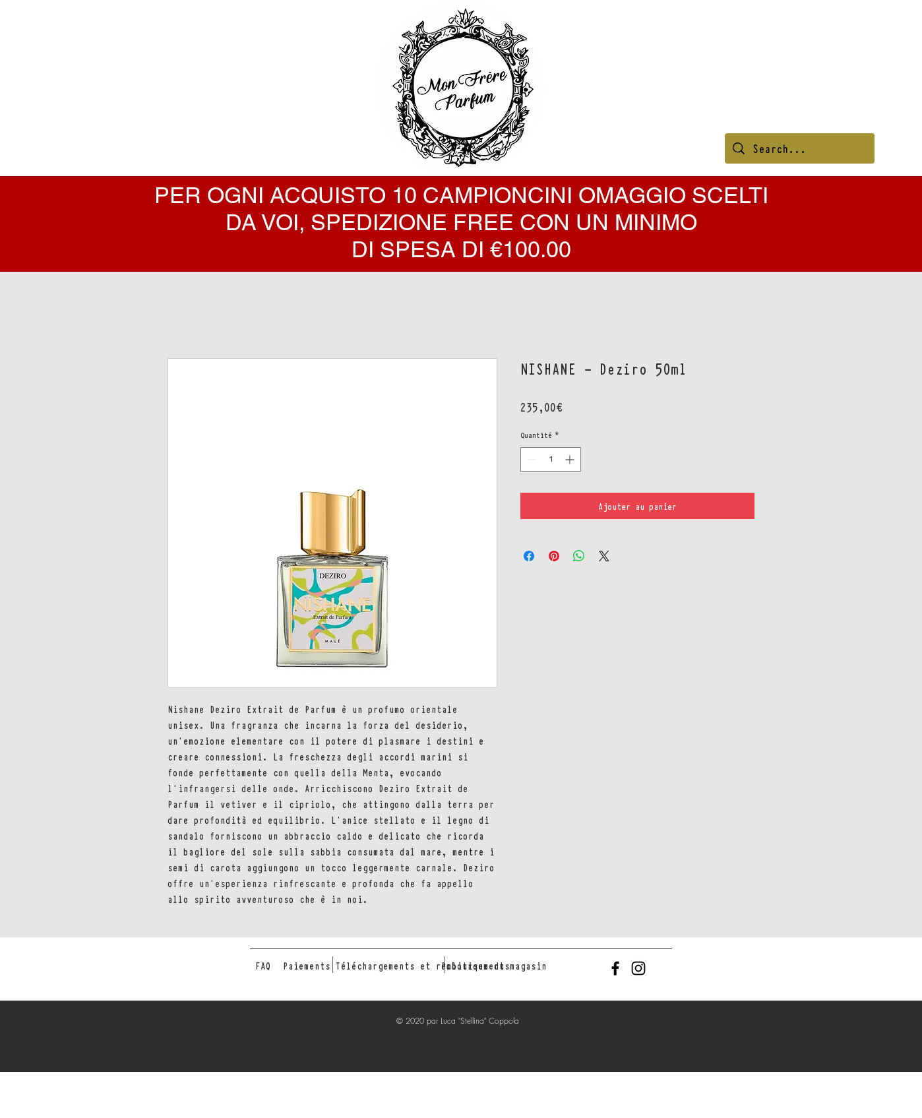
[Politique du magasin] (494, 966)
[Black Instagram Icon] (638, 968)
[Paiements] (306, 966)
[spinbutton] (551, 459)
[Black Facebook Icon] (615, 968)
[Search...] (800, 148)
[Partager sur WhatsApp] (579, 556)
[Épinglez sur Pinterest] (554, 556)
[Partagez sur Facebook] (529, 556)
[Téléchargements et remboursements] (423, 966)
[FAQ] (263, 966)
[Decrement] (530, 459)
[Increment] (571, 459)
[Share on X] (604, 556)
